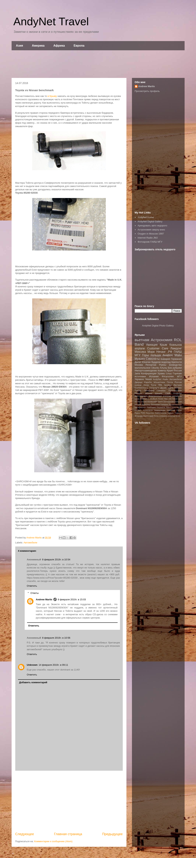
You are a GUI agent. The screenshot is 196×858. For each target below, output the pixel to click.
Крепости (176, 362)
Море (151, 351)
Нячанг (161, 351)
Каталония (168, 376)
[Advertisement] (98, 64)
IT (148, 399)
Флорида (139, 416)
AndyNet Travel (51, 21)
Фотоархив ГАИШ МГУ (150, 241)
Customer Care (157, 348)
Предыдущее (112, 834)
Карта (170, 387)
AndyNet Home (146, 217)
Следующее (24, 834)
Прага (137, 413)
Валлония (155, 405)
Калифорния (140, 407)
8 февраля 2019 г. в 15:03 (72, 599)
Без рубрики (175, 367)
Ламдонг (176, 348)
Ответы (34, 593)
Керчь (179, 407)
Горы (145, 355)
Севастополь (160, 413)
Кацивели (161, 407)
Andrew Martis (44, 599)
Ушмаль (178, 413)
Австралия (142, 402)
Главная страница (68, 834)
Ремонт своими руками (148, 393)
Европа (79, 45)
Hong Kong (150, 385)
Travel (174, 399)
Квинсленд (171, 407)
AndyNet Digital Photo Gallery (158, 325)
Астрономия (161, 340)
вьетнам (142, 340)
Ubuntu (155, 367)
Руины (162, 364)
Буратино (146, 405)
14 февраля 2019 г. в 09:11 (53, 664)
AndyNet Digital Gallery (150, 221)
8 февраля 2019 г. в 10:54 (56, 559)
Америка (38, 45)
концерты (177, 396)
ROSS (160, 399)
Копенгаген (148, 410)
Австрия (178, 385)
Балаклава (152, 402)
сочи (137, 399)
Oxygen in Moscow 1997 (151, 233)
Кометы (162, 370)
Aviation (168, 355)
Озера (138, 390)
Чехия (148, 379)
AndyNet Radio (160, 379)
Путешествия (175, 390)
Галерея (164, 405)
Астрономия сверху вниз (151, 229)
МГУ (179, 376)
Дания (163, 387)
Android (143, 399)
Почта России (174, 382)
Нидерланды (159, 410)
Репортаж (151, 364)
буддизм (156, 362)
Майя (178, 355)
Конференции (149, 373)
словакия (163, 416)
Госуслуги (154, 387)
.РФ (169, 351)
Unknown (32, 664)
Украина (139, 379)
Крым (163, 344)
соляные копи (174, 416)
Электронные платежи (159, 396)
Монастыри (159, 382)
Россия (178, 370)
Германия (176, 359)
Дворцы (138, 382)
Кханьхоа (175, 344)
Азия (19, 45)
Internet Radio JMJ (148, 237)
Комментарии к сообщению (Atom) (53, 841)
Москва (139, 364)
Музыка (140, 358)
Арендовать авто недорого (152, 225)
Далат (138, 362)
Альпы (163, 367)
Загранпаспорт (175, 405)
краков (138, 385)
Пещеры (161, 390)
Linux (169, 373)
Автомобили (30, 542)
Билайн (138, 405)
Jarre (137, 373)
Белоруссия (168, 402)
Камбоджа (151, 407)
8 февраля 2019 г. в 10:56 (56, 637)
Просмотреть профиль (147, 91)
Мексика (140, 351)
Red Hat (167, 399)
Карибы (148, 382)
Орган (179, 410)
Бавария (165, 359)
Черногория (148, 416)
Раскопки (150, 413)
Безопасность (142, 387)
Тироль (170, 413)
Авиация (152, 344)
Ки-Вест (138, 410)
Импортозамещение (146, 370)
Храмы (161, 373)
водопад (166, 362)
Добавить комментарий (33, 682)
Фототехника (141, 396)
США (167, 393)
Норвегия (171, 410)
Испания (154, 376)
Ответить (32, 585)
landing (167, 385)
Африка (59, 45)
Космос (178, 387)
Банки (160, 402)
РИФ (143, 413)
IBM (160, 385)
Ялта (156, 416)
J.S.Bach (154, 399)
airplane (140, 348)
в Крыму (52, 96)
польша (156, 355)
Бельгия (178, 402)
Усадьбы (177, 393)
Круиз (170, 370)
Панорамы (149, 390)
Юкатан (146, 362)
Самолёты (153, 358)
